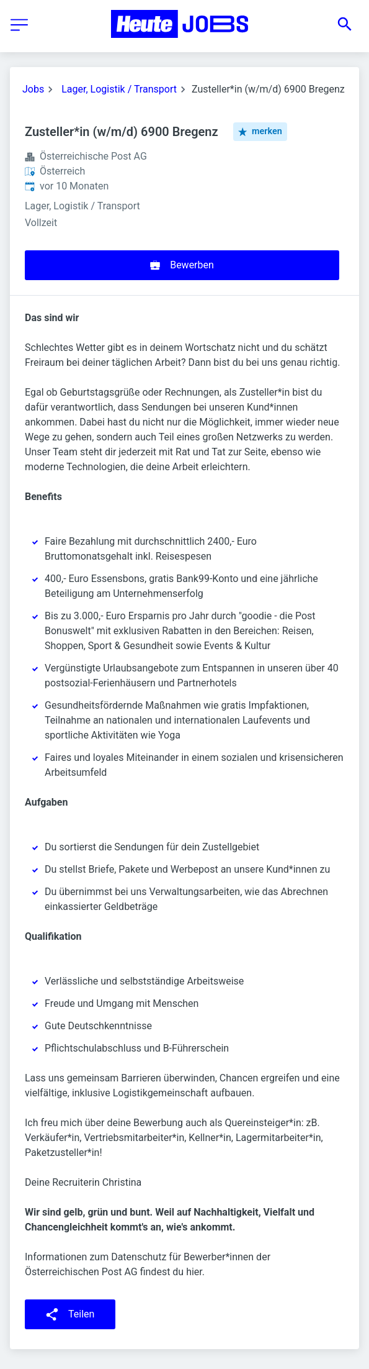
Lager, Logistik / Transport (119, 89)
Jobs (33, 89)
